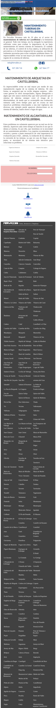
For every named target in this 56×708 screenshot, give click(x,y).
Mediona (7, 644)
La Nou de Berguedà (10, 389)
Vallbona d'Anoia (9, 415)
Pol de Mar (7, 402)
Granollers (22, 536)
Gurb (20, 531)
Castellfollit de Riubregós (8, 666)
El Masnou (36, 514)
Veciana (21, 406)
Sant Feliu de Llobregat (7, 364)
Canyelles (7, 264)
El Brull (35, 553)
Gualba (6, 536)
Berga (35, 648)
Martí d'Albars (38, 354)
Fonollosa (22, 540)
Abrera (6, 488)
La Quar (36, 428)
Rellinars (7, 627)
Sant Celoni (22, 432)
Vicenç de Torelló (9, 376)
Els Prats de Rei (38, 588)
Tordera (35, 484)
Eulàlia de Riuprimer (40, 596)
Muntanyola (8, 255)
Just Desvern (37, 358)
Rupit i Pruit (8, 281)
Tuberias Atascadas (14, 160)
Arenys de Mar (8, 648)
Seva (5, 450)
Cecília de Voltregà (25, 372)
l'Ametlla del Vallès (25, 566)
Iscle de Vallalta (38, 277)
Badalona (7, 315)
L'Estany (21, 562)
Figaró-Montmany (10, 549)
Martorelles (37, 333)
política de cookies (20, 2)
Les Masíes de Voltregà (8, 424)
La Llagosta (22, 389)
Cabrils (35, 247)
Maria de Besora (9, 497)
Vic (5, 406)
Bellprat (6, 653)
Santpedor (22, 579)
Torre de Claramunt (10, 467)
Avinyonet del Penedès (23, 316)
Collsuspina (8, 588)
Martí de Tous (8, 354)
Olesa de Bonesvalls (10, 609)
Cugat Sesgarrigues (25, 367)
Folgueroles (37, 540)
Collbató (6, 514)
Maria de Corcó (9, 437)
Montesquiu (37, 506)
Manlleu (21, 575)
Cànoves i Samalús (25, 264)
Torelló (21, 467)
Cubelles (21, 484)
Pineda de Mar (23, 683)
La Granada (22, 558)
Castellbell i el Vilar (39, 324)
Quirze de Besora (24, 398)
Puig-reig (22, 670)
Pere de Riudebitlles (25, 345)
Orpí (20, 450)
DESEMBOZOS (28, 197)
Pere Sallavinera (24, 402)
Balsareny (36, 242)
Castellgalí (22, 661)
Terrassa (21, 592)
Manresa (6, 251)
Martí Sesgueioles (24, 350)
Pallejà (21, 640)
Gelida (6, 605)
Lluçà (20, 704)
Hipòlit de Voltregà (25, 341)
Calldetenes (22, 273)
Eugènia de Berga (9, 601)
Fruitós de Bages (38, 389)
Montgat (21, 506)
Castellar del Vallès (10, 328)
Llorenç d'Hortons (24, 358)
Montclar (7, 510)
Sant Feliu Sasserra (10, 345)
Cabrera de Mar (9, 307)
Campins (21, 268)
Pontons (21, 631)
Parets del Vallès (38, 696)
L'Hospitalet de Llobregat (8, 563)
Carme (35, 691)
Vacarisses (22, 415)
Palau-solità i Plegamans (22, 619)
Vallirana (7, 411)
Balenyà (6, 247)
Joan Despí (37, 260)
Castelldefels (8, 614)
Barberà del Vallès (24, 242)
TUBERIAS (28, 207)
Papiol (35, 635)
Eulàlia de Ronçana (25, 596)
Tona (5, 260)
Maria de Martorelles (40, 432)
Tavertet (21, 488)
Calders (6, 324)
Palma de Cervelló (10, 640)
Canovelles (37, 264)
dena (34, 609)
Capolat (35, 238)
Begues (6, 700)
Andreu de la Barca (24, 290)
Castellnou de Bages (10, 661)
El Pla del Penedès (25, 514)
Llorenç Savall (8, 358)
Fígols (35, 545)
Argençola (36, 657)
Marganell (22, 337)
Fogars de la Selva (25, 545)
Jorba (20, 501)
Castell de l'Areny (39, 666)
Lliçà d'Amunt (23, 480)
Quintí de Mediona (39, 398)
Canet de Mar (8, 268)
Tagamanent (37, 493)
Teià (34, 592)
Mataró (6, 298)
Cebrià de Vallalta (39, 376)
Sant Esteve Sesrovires (37, 364)
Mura (35, 251)
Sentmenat (22, 497)
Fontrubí (6, 501)
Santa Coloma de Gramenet (24, 601)
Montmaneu (37, 501)
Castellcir (22, 614)
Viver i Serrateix (24, 476)
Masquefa (22, 333)
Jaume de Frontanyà (25, 277)
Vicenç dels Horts (39, 372)
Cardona (36, 614)
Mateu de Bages (9, 350)
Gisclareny (7, 540)
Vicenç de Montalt (25, 376)
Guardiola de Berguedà (37, 532)
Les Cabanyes (8, 428)
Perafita (21, 696)
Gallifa (21, 700)
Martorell (7, 337)
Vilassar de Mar (38, 255)
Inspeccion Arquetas (14, 152)
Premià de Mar (38, 670)
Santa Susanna (38, 579)
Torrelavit (36, 462)
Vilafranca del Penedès (23, 308)
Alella (20, 687)
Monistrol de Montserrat (7, 675)
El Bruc (35, 480)
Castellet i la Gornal (25, 666)
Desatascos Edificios (41, 152)
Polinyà (35, 678)
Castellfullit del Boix (40, 661)
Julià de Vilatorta (9, 238)
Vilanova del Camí (39, 303)
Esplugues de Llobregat (22, 550)
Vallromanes (37, 406)
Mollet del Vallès (38, 674)
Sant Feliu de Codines (22, 364)
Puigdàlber (22, 635)
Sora (34, 700)
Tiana (6, 592)
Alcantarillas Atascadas (42, 156)
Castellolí (36, 527)
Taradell (6, 493)
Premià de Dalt (38, 627)
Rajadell (21, 627)
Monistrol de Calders (25, 674)
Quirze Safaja (23, 393)
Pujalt (6, 635)
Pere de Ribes (37, 345)
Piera (5, 696)
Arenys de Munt (38, 644)
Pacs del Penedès (38, 622)
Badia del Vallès (24, 298)
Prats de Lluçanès (9, 631)
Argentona (21, 644)
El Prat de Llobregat (25, 519)
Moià (35, 640)
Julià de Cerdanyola (25, 260)
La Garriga (36, 558)
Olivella (6, 458)
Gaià (34, 497)
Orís (5, 454)
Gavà (20, 605)
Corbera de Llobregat (25, 583)
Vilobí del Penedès (39, 476)
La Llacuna (7, 558)
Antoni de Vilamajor (40, 285)
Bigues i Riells (23, 648)
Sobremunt (36, 441)
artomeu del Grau (39, 380)
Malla (35, 575)
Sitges (35, 445)
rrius (5, 531)
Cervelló (36, 566)
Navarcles (22, 251)
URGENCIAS (28, 216)
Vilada (35, 402)
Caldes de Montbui (39, 341)
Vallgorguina (23, 411)
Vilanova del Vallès (25, 303)
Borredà (36, 653)
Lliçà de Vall (8, 480)
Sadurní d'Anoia (9, 372)
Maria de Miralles (24, 471)
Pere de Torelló (38, 234)
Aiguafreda (37, 687)
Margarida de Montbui (22, 442)
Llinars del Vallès (39, 419)
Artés (20, 657)
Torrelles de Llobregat (22, 459)
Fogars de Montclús (10, 545)
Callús (6, 273)
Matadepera (8, 333)
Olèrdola (21, 609)
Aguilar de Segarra (10, 691)
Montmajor (7, 506)
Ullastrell (22, 437)
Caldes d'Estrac (38, 320)
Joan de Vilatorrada (10, 277)
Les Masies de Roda (25, 423)
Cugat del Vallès (38, 367)
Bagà (20, 247)
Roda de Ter (8, 285)
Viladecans (36, 311)
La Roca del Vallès (25, 428)
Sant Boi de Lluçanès (11, 380)
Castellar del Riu (24, 328)
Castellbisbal (37, 683)
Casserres (22, 691)
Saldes (21, 419)
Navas (6, 618)
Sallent (35, 294)
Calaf (20, 324)
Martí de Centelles (25, 354)
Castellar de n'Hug (39, 328)
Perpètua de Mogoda (10, 583)
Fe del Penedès (9, 596)
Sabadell (6, 384)
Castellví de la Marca (11, 527)
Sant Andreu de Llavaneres (8, 291)
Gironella (36, 549)
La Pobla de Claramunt (37, 385)
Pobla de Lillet (8, 683)
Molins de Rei (23, 678)
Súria (35, 415)
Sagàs (6, 704)
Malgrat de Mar (9, 579)
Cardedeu (22, 238)
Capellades (7, 242)
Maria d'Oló (37, 437)
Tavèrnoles (36, 488)
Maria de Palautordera (7, 472)
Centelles (22, 523)
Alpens (6, 687)
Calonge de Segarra (39, 268)
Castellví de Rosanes (40, 523)
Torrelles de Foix (38, 458)
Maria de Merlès (38, 471)
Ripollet (21, 285)
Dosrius (6, 484)
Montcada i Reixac (25, 510)
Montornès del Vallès (25, 570)
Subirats (6, 419)
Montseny (22, 255)
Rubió (20, 281)
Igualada (36, 510)
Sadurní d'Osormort (25, 384)
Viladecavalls (37, 307)
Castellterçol (23, 527)
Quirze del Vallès (38, 393)
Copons (35, 583)
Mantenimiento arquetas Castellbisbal (40, 705)
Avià (5, 657)
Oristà (35, 450)
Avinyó (35, 315)
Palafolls (36, 618)
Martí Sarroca (37, 350)
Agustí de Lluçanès (39, 290)
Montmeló (36, 570)
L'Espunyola (37, 562)
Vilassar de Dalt (38, 298)
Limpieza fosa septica (41, 147)
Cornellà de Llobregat (37, 601)
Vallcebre (36, 411)
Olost (35, 454)
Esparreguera (23, 588)
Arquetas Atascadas (14, 156)
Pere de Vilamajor (39, 230)
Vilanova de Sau (38, 337)
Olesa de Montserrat (39, 605)
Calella (35, 273)
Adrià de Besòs (23, 294)
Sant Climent (8, 432)
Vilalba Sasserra (9, 341)
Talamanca (22, 493)
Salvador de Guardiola (22, 231)
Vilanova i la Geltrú (10, 303)
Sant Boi (21, 380)
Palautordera (8, 367)
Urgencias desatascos (14, 147)
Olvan (20, 454)
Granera (36, 536)
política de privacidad (39, 185)
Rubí (34, 281)
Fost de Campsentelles (8, 394)
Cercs (35, 519)
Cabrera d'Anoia (24, 653)
